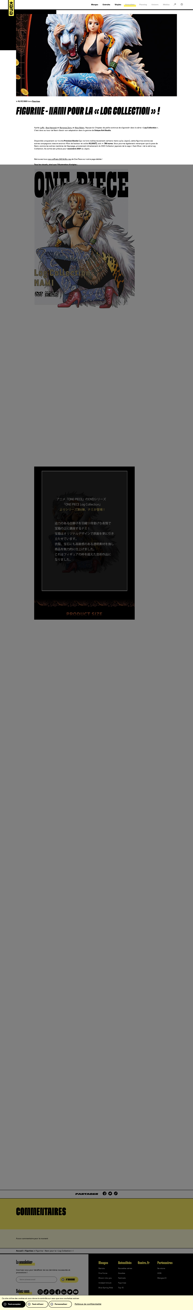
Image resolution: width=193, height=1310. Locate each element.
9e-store (161, 1268)
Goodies (121, 1273)
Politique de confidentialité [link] (88, 1304)
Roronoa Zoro (66, 128)
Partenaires (164, 1263)
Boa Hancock (51, 128)
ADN (159, 1273)
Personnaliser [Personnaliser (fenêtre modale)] (61, 1304)
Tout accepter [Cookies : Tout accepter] (14, 1304)
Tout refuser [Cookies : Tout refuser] (37, 1304)
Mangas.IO (161, 1278)
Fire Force (103, 1273)
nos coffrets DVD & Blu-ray (59, 159)
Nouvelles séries (125, 1268)
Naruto (102, 1268)
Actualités (124, 1263)
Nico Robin (79, 128)
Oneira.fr (143, 1263)
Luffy (42, 128)
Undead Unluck (105, 1283)
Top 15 (121, 1288)
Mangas (103, 1263)
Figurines (36, 101)
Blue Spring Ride (106, 1288)
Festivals (122, 1278)
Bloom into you (105, 1278)
